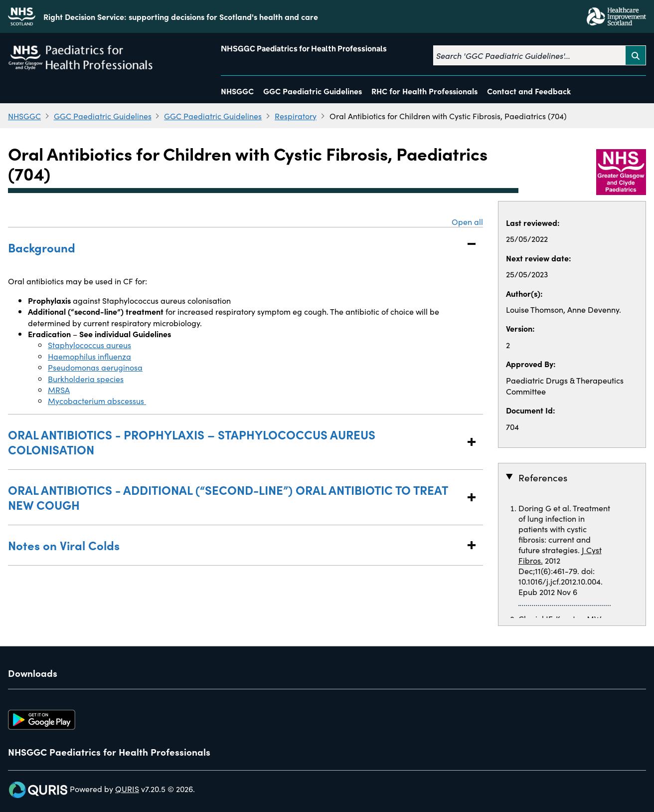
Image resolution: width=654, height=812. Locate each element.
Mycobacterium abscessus (97, 400)
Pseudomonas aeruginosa (95, 367)
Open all (467, 221)
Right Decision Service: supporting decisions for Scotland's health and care (180, 16)
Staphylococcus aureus (89, 344)
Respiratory (296, 115)
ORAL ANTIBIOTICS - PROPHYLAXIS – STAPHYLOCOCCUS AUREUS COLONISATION (235, 441)
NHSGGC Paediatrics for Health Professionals (304, 48)
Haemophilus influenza (89, 356)
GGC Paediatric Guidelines (312, 91)
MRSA (59, 389)
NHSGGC (237, 91)
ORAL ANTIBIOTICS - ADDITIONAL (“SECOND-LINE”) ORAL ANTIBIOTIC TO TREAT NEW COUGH (235, 497)
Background (235, 247)
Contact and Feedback (529, 91)
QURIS (127, 788)
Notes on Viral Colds (235, 545)
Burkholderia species (86, 378)
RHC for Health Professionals (424, 91)
